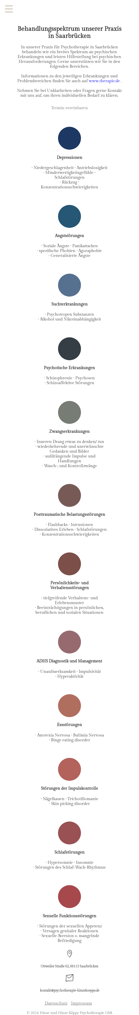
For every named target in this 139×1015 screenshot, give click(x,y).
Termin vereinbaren (69, 108)
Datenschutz (56, 1003)
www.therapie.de (105, 81)
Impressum (81, 1003)
